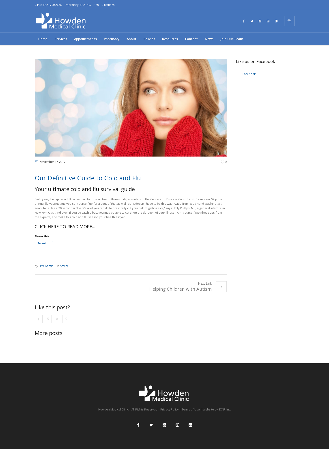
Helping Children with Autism (180, 289)
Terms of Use (191, 409)
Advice (64, 266)
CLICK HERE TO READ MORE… (65, 226)
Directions (107, 5)
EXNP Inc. (225, 409)
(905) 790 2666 (52, 5)
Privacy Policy (169, 409)
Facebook (249, 74)
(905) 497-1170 (89, 5)
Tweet (42, 243)
